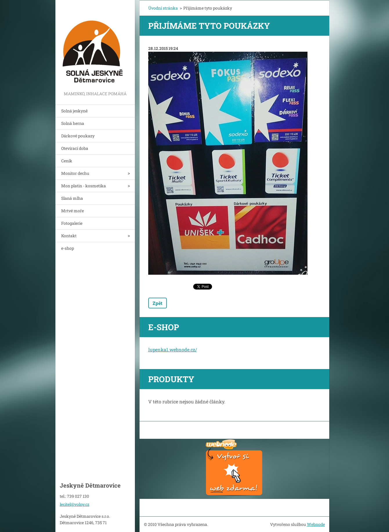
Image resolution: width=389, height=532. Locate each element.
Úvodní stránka (163, 8)
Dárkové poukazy (78, 136)
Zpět (157, 303)
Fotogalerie (71, 223)
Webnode (316, 524)
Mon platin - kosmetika (83, 185)
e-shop (67, 248)
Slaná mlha (72, 198)
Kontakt (69, 235)
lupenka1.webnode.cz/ (172, 349)
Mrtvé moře (72, 210)
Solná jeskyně (74, 111)
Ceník (66, 160)
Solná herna (72, 123)
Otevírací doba (74, 148)
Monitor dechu (75, 173)
